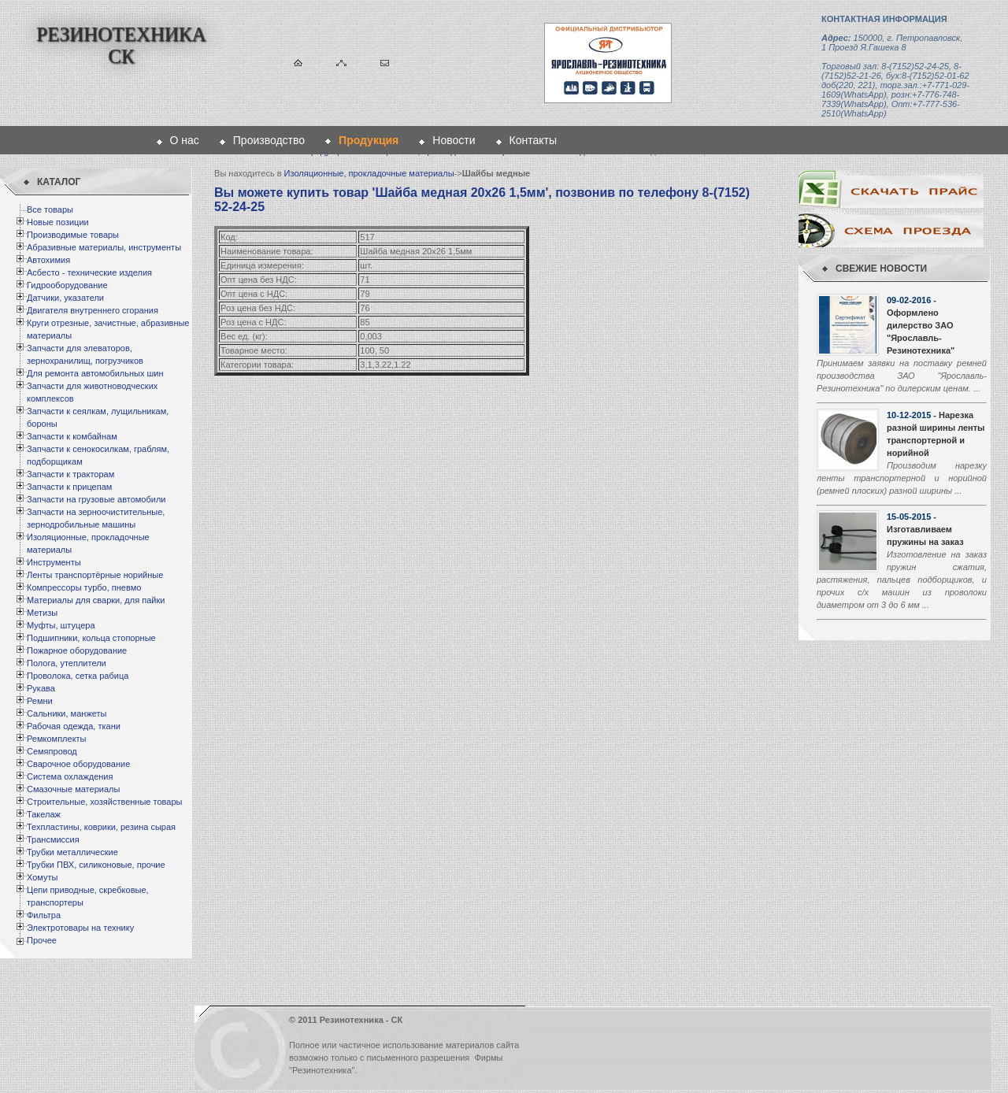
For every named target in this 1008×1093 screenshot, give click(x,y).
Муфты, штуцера (61, 625)
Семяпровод (52, 751)
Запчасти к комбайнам (72, 436)
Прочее (42, 940)
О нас (184, 140)
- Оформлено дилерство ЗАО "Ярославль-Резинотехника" (920, 325)
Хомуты (42, 877)
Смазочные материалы (73, 789)
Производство (269, 140)
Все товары (50, 209)
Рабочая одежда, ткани (73, 726)
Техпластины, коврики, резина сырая (101, 827)
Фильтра (44, 915)
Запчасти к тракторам (70, 474)
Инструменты (54, 562)
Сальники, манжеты (66, 713)
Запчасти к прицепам (69, 486)
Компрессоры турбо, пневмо (84, 587)
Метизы (42, 612)
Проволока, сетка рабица (77, 675)
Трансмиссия (53, 839)
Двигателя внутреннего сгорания (92, 310)
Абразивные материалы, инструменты (104, 247)
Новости (453, 140)
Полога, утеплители (66, 663)
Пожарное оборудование (77, 650)
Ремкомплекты (57, 738)
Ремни (40, 701)
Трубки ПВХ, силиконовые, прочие (96, 864)
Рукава (41, 688)
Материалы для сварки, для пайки (96, 600)
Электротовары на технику (80, 927)
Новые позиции (58, 222)
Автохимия (48, 260)
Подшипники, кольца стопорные (91, 638)
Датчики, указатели (65, 297)
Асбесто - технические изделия (89, 272)
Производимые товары (73, 234)
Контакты (533, 140)
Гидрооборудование (67, 285)
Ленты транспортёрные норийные (95, 575)
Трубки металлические (72, 852)
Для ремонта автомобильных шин (95, 373)
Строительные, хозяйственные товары (104, 801)
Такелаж (44, 814)
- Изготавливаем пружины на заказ (925, 529)
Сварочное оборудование (78, 764)
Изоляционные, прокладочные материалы (369, 173)
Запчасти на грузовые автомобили (96, 499)
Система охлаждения (70, 776)
